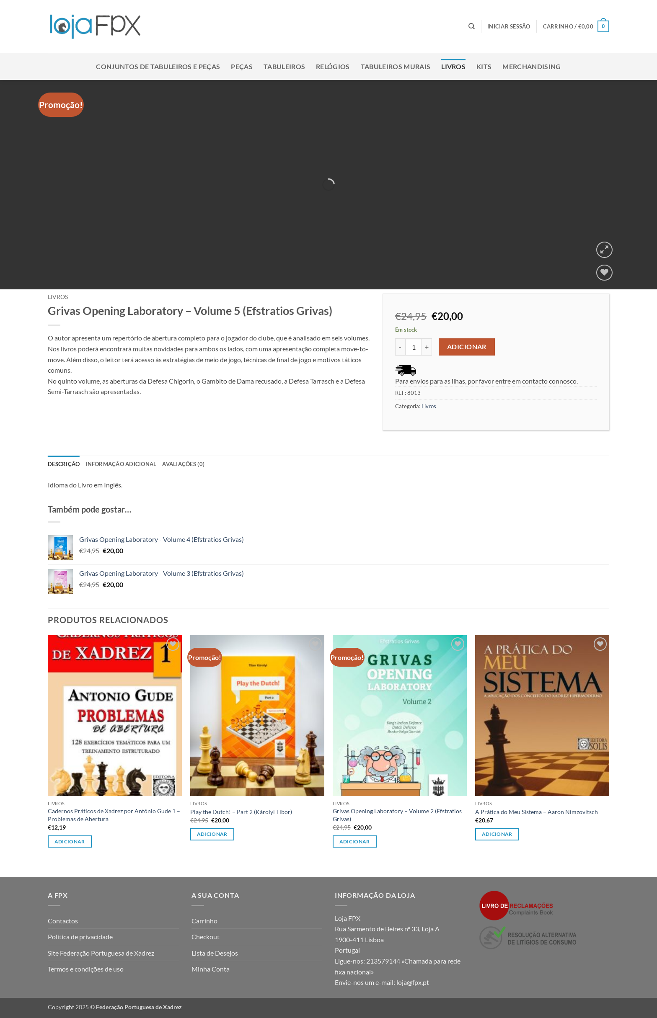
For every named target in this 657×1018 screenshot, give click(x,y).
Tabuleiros (284, 66)
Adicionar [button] (69, 841)
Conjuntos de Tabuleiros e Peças (158, 66)
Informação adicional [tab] (120, 464)
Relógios (333, 66)
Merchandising (531, 66)
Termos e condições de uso (86, 969)
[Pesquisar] (471, 26)
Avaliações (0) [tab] (183, 464)
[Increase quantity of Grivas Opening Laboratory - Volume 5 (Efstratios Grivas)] (427, 346)
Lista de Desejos (214, 953)
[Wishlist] (604, 273)
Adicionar (466, 347)
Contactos (63, 921)
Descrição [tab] (64, 464)
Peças (242, 66)
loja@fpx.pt (412, 982)
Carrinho (204, 921)
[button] (508, 26)
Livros (453, 66)
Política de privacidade (80, 937)
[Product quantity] (413, 346)
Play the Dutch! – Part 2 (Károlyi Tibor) (241, 811)
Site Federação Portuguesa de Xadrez (101, 953)
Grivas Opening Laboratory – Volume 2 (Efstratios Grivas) (397, 814)
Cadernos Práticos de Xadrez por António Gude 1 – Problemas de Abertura (114, 814)
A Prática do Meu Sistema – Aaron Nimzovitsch (536, 811)
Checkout (205, 937)
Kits (483, 66)
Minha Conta (210, 969)
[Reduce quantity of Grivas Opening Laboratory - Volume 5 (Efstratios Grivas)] (400, 346)
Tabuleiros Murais (395, 66)
